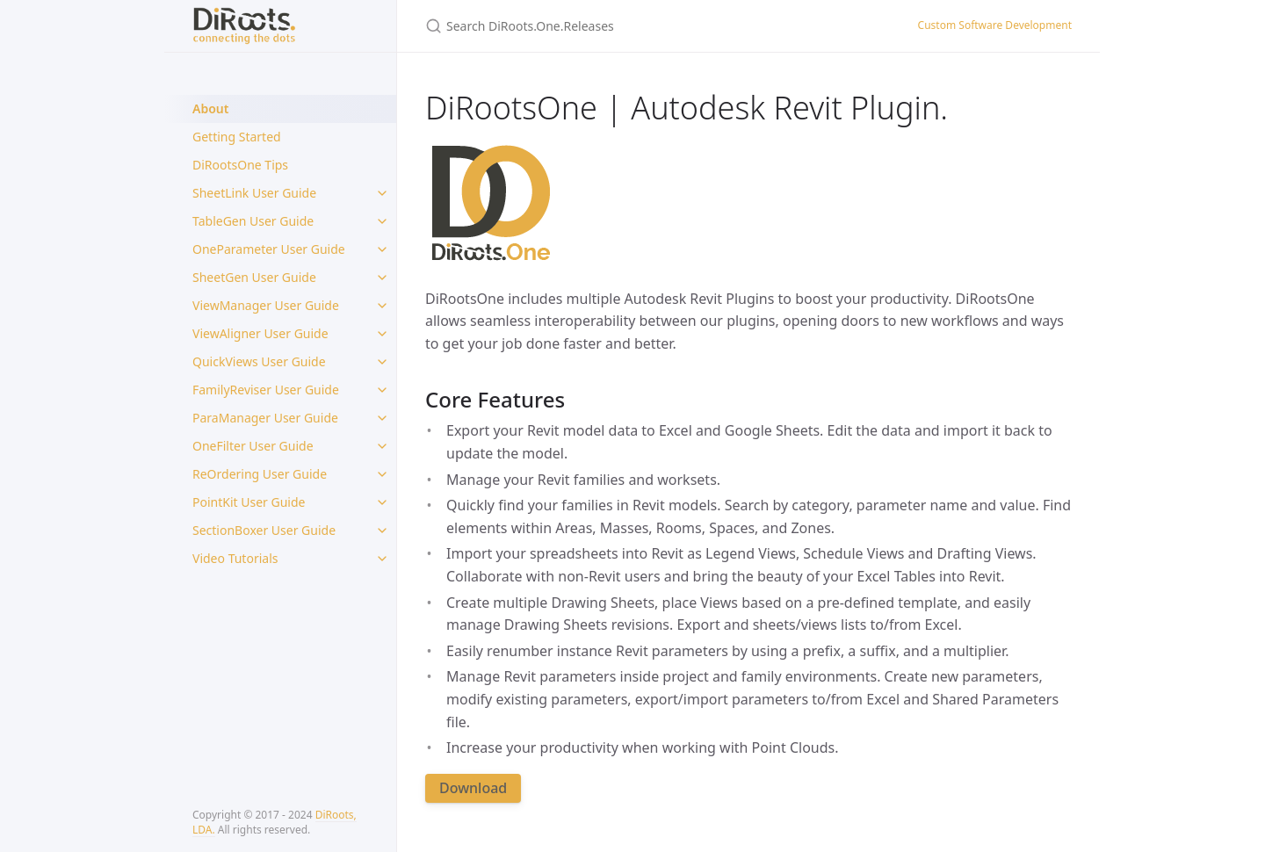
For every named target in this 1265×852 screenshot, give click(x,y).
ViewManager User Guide (265, 305)
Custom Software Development (995, 25)
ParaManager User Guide (265, 417)
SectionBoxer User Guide (264, 530)
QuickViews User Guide (259, 361)
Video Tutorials (235, 558)
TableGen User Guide (253, 221)
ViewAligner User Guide (260, 333)
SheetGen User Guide (254, 277)
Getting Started (236, 136)
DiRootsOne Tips (240, 164)
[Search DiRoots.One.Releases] (632, 26)
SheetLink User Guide (254, 192)
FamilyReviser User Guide (265, 389)
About (210, 108)
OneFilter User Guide (253, 445)
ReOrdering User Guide (259, 474)
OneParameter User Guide (268, 249)
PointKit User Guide (248, 502)
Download (473, 788)
